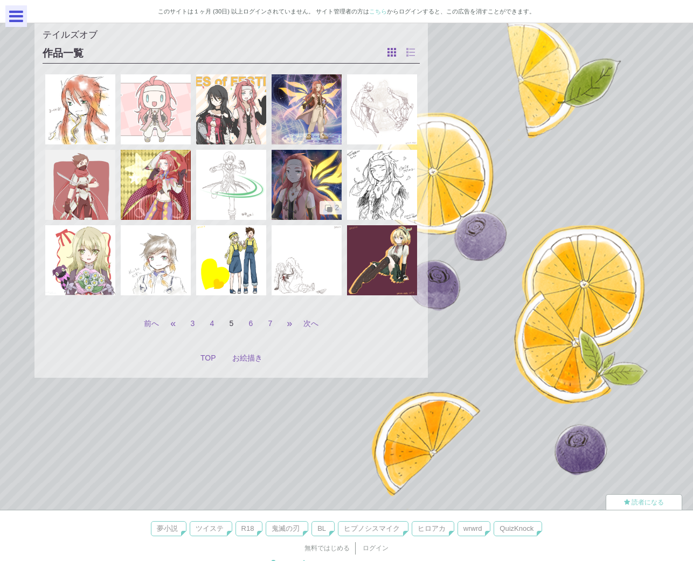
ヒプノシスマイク (372, 528)
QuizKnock (516, 528)
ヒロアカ (432, 528)
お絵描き (247, 358)
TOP (208, 358)
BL (321, 528)
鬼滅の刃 (286, 528)
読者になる (644, 502)
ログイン (376, 548)
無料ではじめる (327, 548)
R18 (247, 528)
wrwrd (472, 528)
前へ (151, 323)
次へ (310, 323)
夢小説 (167, 528)
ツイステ (210, 528)
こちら (378, 11)
